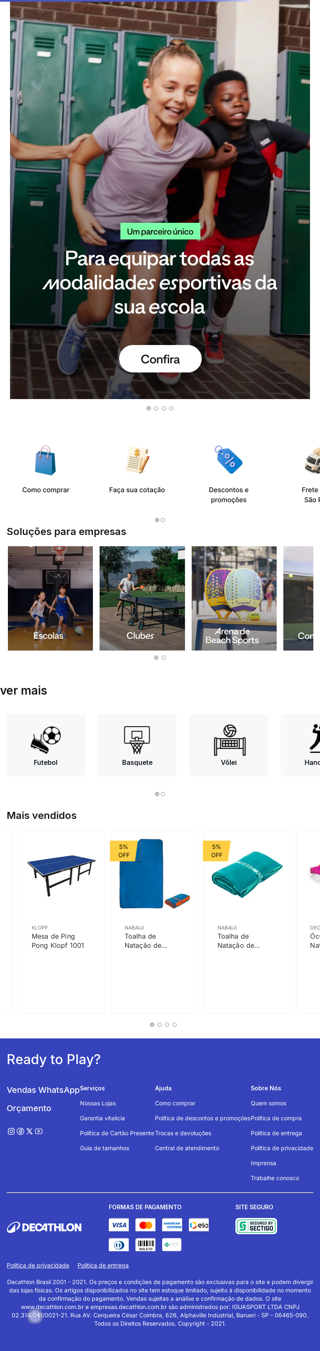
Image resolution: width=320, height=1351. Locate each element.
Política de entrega (103, 1265)
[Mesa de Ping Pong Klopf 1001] (61, 921)
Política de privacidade (38, 1265)
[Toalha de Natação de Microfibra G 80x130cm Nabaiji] (247, 921)
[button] (149, 408)
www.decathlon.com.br (52, 1306)
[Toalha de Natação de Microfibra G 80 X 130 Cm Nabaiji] (154, 921)
